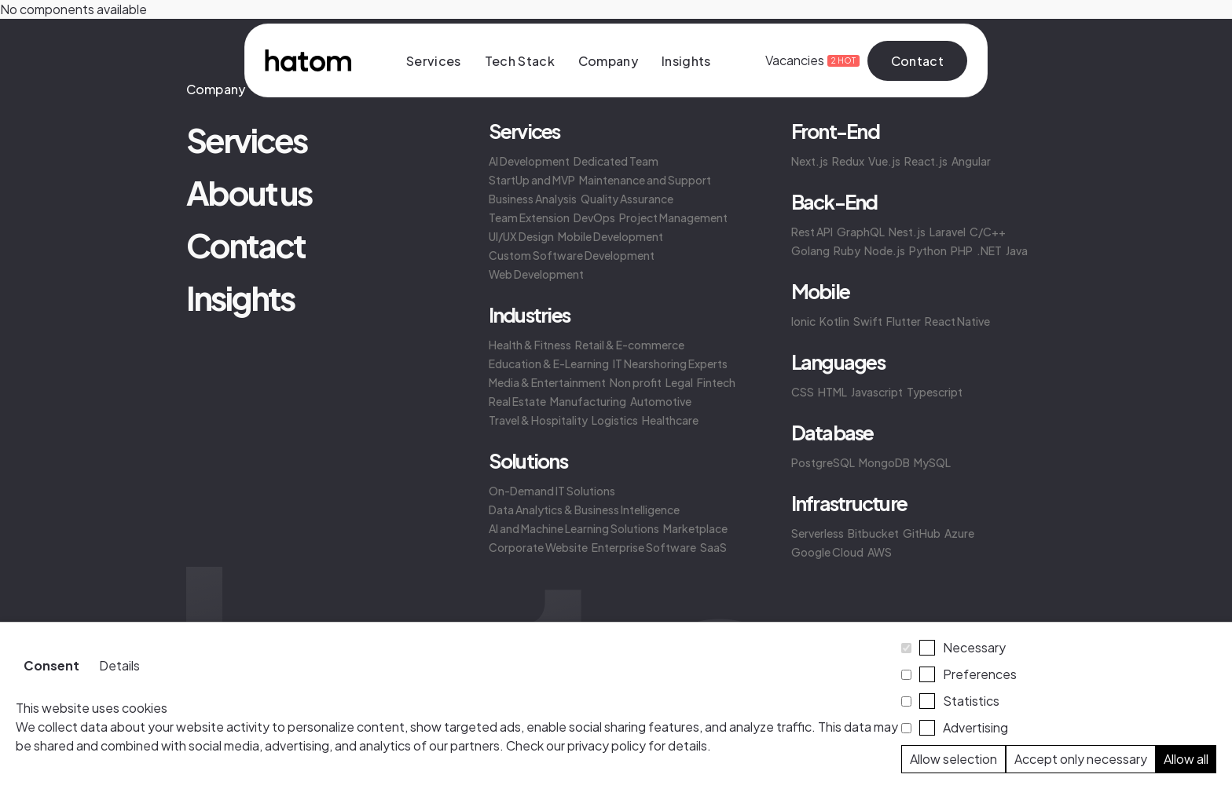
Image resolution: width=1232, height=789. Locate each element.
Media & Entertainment (547, 382)
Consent (51, 665)
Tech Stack (520, 61)
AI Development (529, 161)
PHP (962, 250)
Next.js (809, 161)
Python (928, 250)
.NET (989, 250)
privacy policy (606, 745)
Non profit (636, 382)
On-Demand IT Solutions (552, 491)
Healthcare (670, 420)
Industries (529, 314)
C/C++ (988, 232)
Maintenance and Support (645, 180)
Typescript (934, 392)
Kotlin (834, 321)
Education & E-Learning (549, 363)
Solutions (528, 460)
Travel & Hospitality (538, 420)
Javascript (877, 392)
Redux (848, 161)
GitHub (921, 533)
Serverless (817, 533)
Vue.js (884, 161)
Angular (971, 161)
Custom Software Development (571, 255)
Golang (810, 250)
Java (1017, 250)
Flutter (903, 321)
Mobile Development (610, 236)
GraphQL (861, 232)
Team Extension (529, 217)
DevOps (594, 217)
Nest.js (907, 232)
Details (119, 665)
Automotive (660, 401)
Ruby (847, 250)
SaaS (713, 547)
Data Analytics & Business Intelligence (584, 509)
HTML (832, 392)
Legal (679, 382)
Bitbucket (873, 533)
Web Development (536, 274)
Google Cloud (827, 552)
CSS (802, 392)
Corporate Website (538, 547)
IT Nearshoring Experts (670, 363)
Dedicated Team (616, 161)
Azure (959, 533)
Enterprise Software (644, 547)
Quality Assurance (627, 199)
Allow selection (953, 759)
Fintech (716, 382)
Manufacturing (588, 401)
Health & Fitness (530, 345)
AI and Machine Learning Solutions (574, 528)
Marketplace (695, 528)
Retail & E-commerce (629, 345)
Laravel (948, 232)
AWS (879, 552)
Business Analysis (533, 199)
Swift (867, 321)
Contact (917, 61)
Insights (686, 61)
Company (608, 61)
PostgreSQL (823, 462)
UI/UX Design (521, 236)
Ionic (803, 321)
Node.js (884, 250)
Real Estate (517, 401)
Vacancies (804, 60)
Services (433, 61)
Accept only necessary (1080, 759)
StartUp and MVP (532, 180)
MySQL (932, 462)
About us (248, 192)
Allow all (1186, 759)
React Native (957, 321)
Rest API (812, 232)
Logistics (615, 420)
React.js (926, 161)
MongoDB (884, 462)
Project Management (673, 217)
